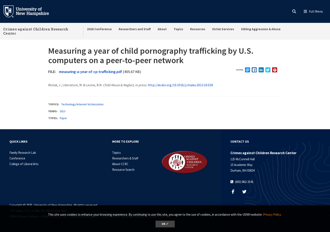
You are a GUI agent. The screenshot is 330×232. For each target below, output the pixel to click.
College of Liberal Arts (24, 164)
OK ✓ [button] (165, 224)
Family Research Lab (22, 153)
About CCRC (120, 164)
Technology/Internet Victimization (82, 104)
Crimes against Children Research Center (35, 31)
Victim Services (223, 29)
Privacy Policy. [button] (272, 214)
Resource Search (123, 170)
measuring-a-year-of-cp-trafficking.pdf (90, 71)
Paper (63, 118)
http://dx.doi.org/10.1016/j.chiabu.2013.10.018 (180, 85)
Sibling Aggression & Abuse (261, 29)
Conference (17, 158)
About (162, 29)
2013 (62, 111)
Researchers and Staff (135, 29)
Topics (178, 29)
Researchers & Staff (125, 158)
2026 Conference (99, 29)
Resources (197, 29)
